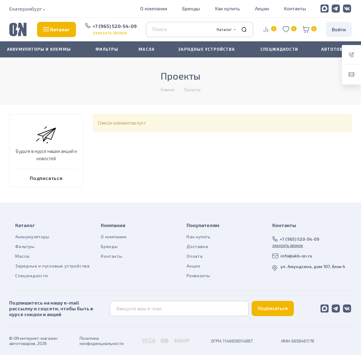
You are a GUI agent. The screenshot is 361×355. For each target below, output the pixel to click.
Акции (262, 8)
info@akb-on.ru (296, 255)
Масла (22, 256)
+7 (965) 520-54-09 (115, 26)
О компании (153, 8)
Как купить (227, 8)
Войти (339, 29)
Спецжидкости (31, 275)
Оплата (195, 256)
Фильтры (25, 246)
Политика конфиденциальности (102, 341)
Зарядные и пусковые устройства (52, 265)
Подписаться (273, 308)
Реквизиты (198, 275)
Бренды (191, 8)
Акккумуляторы (32, 236)
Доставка (197, 246)
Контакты (295, 8)
